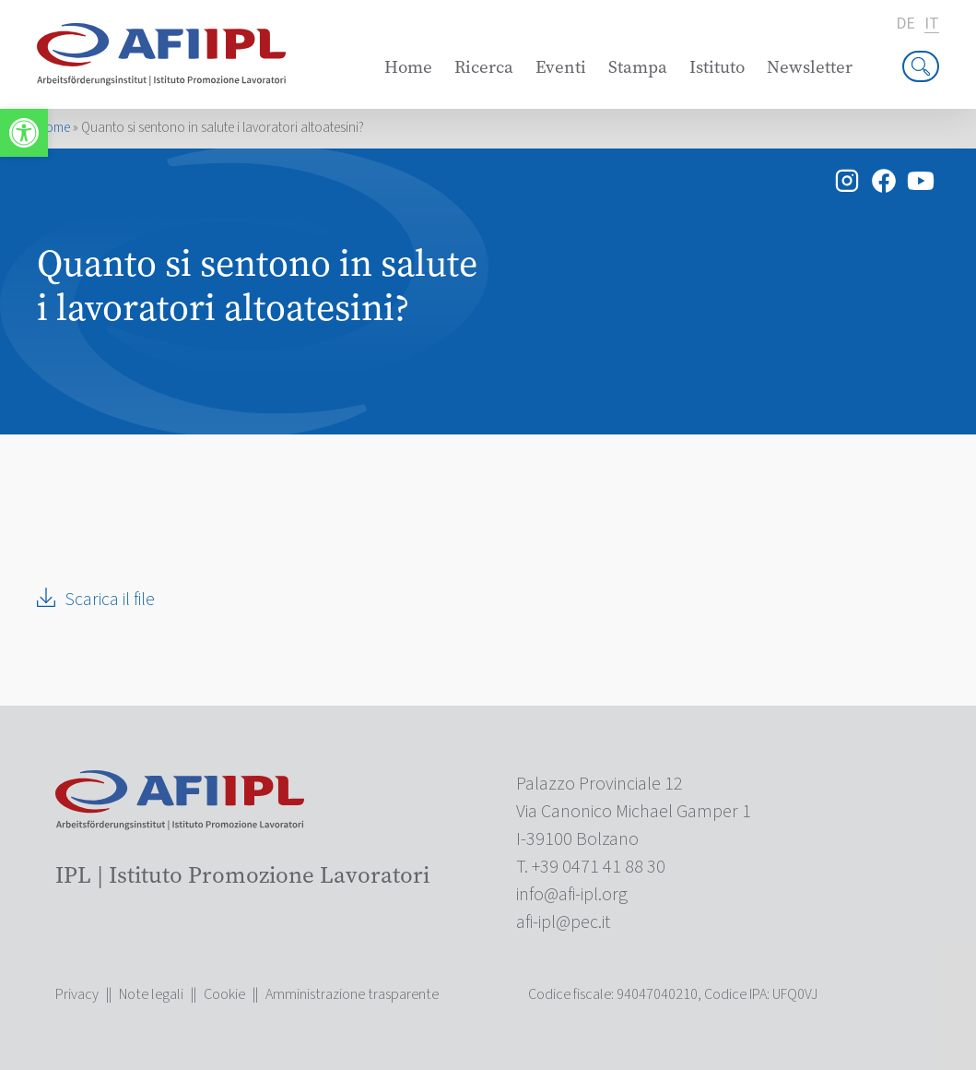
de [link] (905, 24)
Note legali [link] (151, 994)
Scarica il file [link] (110, 599)
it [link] (931, 24)
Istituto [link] (717, 67)
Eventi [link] (560, 67)
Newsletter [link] (810, 67)
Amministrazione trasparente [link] (352, 994)
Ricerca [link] (483, 67)
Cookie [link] (224, 994)
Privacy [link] (77, 994)
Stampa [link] (637, 67)
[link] (24, 133)
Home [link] (408, 67)
